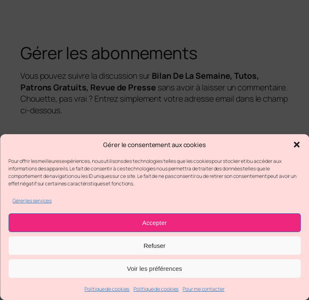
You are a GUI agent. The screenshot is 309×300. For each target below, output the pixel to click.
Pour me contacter (203, 288)
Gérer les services (32, 200)
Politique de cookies (106, 288)
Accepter (154, 222)
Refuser (154, 245)
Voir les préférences (154, 268)
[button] (296, 144)
